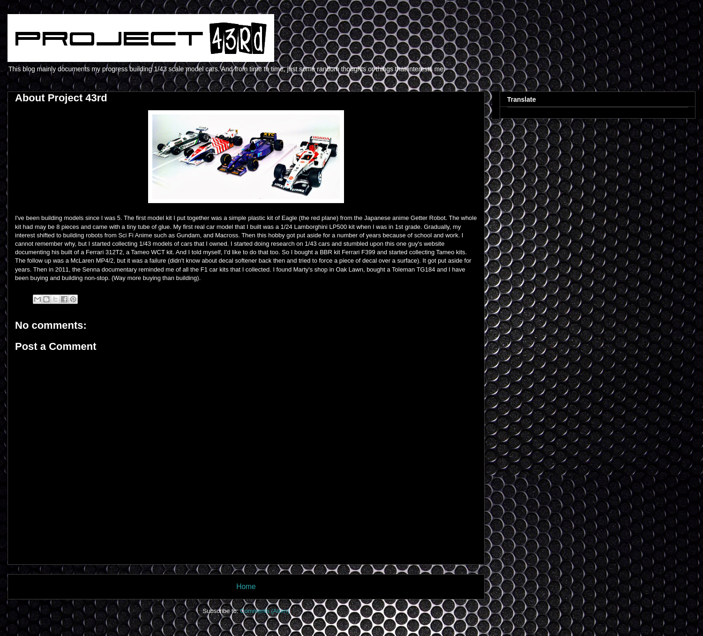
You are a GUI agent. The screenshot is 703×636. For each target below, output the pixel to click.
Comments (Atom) (264, 610)
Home (246, 587)
